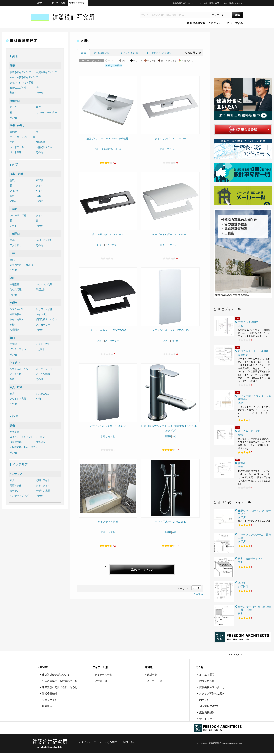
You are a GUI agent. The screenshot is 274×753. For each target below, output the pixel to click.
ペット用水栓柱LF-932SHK (170, 521)
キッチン (15, 362)
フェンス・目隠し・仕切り (24, 137)
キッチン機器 (43, 374)
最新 (83, 52)
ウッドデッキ (17, 147)
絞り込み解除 (114, 65)
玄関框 (242, 463)
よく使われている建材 (159, 52)
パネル (39, 190)
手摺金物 (40, 289)
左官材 (39, 180)
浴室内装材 (15, 314)
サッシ (13, 107)
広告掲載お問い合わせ (212, 687)
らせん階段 (15, 289)
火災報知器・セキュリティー (25, 447)
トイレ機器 (42, 314)
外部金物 (40, 142)
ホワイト (111, 61)
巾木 (38, 195)
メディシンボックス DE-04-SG (107, 426)
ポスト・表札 (43, 344)
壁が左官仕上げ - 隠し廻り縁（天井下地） (254, 608)
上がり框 (40, 349)
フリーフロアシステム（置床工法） (254, 536)
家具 (12, 393)
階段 (12, 278)
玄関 (12, 337)
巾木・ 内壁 (16, 173)
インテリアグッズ (19, 495)
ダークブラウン (167, 61)
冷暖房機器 (15, 442)
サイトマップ (206, 718)
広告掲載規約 (206, 712)
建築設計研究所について (56, 674)
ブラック (136, 61)
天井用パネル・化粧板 (21, 264)
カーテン (14, 490)
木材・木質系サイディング (24, 77)
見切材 (13, 200)
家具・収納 (16, 387)
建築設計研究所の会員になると (59, 687)
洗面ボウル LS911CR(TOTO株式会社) (107, 138)
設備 (12, 425)
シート (13, 225)
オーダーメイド (44, 369)
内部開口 (15, 233)
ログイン (214, 23)
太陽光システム (44, 147)
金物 (12, 379)
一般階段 (14, 284)
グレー (124, 61)
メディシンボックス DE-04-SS (170, 330)
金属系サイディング (46, 72)
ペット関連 (15, 152)
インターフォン (18, 349)
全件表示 (198, 594)
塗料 (38, 87)
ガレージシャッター (46, 112)
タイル (39, 185)
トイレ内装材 (17, 319)
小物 (38, 398)
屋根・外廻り (17, 125)
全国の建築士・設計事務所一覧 (59, 680)
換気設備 (40, 442)
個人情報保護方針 (209, 706)
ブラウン (150, 61)
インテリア (16, 473)
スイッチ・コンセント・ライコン (27, 436)
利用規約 (204, 699)
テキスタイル (43, 485)
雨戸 (38, 107)
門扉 (12, 142)
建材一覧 (152, 674)
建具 (12, 240)
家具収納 (243, 354)
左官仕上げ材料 (18, 87)
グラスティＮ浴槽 (108, 521)
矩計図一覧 (101, 680)
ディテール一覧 (103, 674)
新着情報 (47, 706)
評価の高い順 (101, 52)
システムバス (17, 309)
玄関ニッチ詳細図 (248, 322)
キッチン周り (17, 374)
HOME (39, 3)
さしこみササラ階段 (249, 431)
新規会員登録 (196, 23)
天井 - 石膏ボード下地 (250, 558)
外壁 (12, 65)
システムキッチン (19, 369)
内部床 (13, 208)
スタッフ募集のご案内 (212, 693)
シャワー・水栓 (44, 309)
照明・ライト (43, 480)
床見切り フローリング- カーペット (254, 512)
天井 (12, 253)
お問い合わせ (206, 680)
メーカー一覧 (154, 680)
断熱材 (13, 92)
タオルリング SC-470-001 (170, 138)
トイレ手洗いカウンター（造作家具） (254, 398)
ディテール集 (58, 3)
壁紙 (12, 180)
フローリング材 (18, 215)
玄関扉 (13, 344)
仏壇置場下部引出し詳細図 (253, 351)
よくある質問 (206, 674)
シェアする (235, 23)
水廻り (13, 302)
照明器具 (14, 431)
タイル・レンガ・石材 (21, 82)
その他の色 (186, 61)
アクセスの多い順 (128, 52)
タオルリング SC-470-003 (107, 234)
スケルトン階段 (44, 284)
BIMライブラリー (78, 3)
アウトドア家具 (18, 398)
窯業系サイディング (20, 72)
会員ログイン (49, 699)
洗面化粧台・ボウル (46, 319)
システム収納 (43, 393)
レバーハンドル (44, 240)
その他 (39, 92)
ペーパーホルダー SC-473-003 (108, 330)
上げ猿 (242, 582)
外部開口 (15, 100)
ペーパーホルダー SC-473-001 (170, 234)
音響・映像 (15, 485)
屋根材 (13, 132)
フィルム (14, 190)
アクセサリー (17, 245)
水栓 (12, 324)
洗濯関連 (14, 329)
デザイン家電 (43, 490)
